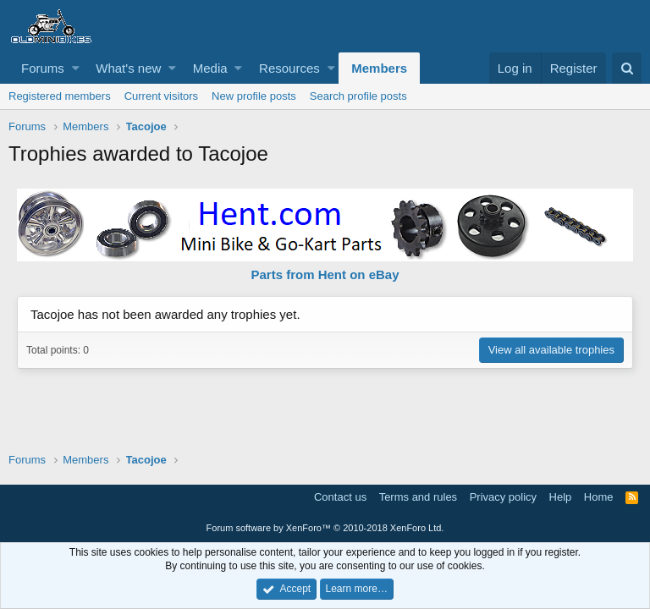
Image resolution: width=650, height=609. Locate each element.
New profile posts (254, 96)
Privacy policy (503, 497)
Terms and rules (418, 497)
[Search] (627, 68)
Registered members (59, 96)
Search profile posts (358, 96)
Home (599, 497)
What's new (128, 68)
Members (379, 68)
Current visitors (161, 96)
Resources (289, 68)
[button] (76, 68)
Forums (42, 68)
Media (210, 68)
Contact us (340, 497)
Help (560, 497)
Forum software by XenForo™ (325, 528)
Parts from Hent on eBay (325, 274)
